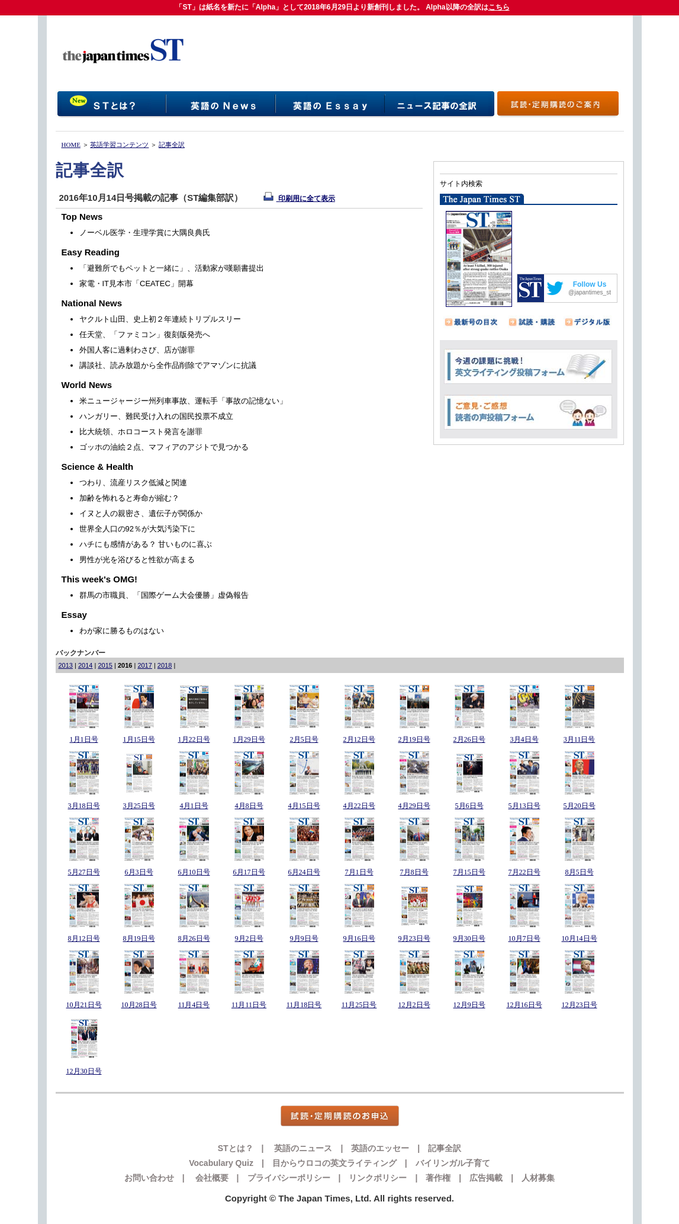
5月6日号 (469, 806)
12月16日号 (524, 1005)
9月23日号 (414, 938)
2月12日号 (359, 739)
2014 (85, 665)
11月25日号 (359, 1005)
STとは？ (235, 1148)
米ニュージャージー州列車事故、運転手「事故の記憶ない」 (183, 400)
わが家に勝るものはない (121, 630)
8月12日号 (84, 938)
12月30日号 (84, 1071)
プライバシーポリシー (288, 1178)
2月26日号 (469, 739)
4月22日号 (359, 806)
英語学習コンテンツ (119, 144)
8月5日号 (579, 872)
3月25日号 (139, 806)
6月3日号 (139, 872)
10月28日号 (139, 1005)
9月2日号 (249, 938)
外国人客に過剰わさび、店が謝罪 (137, 349)
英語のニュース (302, 1148)
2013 (66, 665)
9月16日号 (359, 938)
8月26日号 (194, 938)
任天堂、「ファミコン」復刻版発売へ (144, 334)
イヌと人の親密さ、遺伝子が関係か (140, 513)
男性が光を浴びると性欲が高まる (137, 559)
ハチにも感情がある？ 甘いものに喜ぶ (146, 544)
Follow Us (590, 284)
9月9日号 (304, 938)
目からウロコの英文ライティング (334, 1163)
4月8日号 (249, 806)
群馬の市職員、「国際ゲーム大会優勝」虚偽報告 (164, 595)
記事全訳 (172, 144)
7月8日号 (414, 872)
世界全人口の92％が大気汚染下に (137, 528)
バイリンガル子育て (453, 1163)
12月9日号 (469, 1005)
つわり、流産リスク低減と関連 (133, 482)
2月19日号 (414, 739)
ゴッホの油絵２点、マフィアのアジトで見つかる (164, 447)
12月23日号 (579, 1005)
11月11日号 (248, 1005)
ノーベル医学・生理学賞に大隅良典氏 (144, 232)
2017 (144, 665)
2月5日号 (304, 739)
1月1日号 (84, 739)
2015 (105, 665)
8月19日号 (139, 938)
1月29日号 (249, 739)
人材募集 (538, 1178)
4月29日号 (414, 806)
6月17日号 (249, 872)
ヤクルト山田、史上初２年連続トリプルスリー (160, 319)
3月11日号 (580, 739)
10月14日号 (579, 938)
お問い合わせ (149, 1178)
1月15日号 (139, 739)
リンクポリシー (378, 1178)
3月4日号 (524, 739)
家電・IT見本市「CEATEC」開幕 (136, 283)
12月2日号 (414, 1005)
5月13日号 (524, 806)
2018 (164, 665)
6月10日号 (194, 872)
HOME (71, 144)
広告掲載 (486, 1178)
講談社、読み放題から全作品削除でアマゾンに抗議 (167, 365)
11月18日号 (304, 1005)
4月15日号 (304, 806)
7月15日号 (469, 872)
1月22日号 (194, 739)
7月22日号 (524, 872)
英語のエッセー (380, 1148)
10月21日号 (84, 1005)
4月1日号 (194, 806)
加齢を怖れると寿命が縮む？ (129, 498)
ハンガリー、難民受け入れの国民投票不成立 (156, 416)
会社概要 (211, 1178)
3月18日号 (84, 806)
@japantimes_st (589, 292)
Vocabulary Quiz (221, 1163)
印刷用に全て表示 (299, 198)
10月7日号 (524, 938)
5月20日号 (580, 806)
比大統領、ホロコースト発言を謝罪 (140, 431)
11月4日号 (194, 1005)
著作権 (438, 1178)
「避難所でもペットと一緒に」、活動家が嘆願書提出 (171, 268)
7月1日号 (359, 872)
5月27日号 (84, 872)
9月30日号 (469, 938)
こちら (499, 7)
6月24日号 (304, 872)
